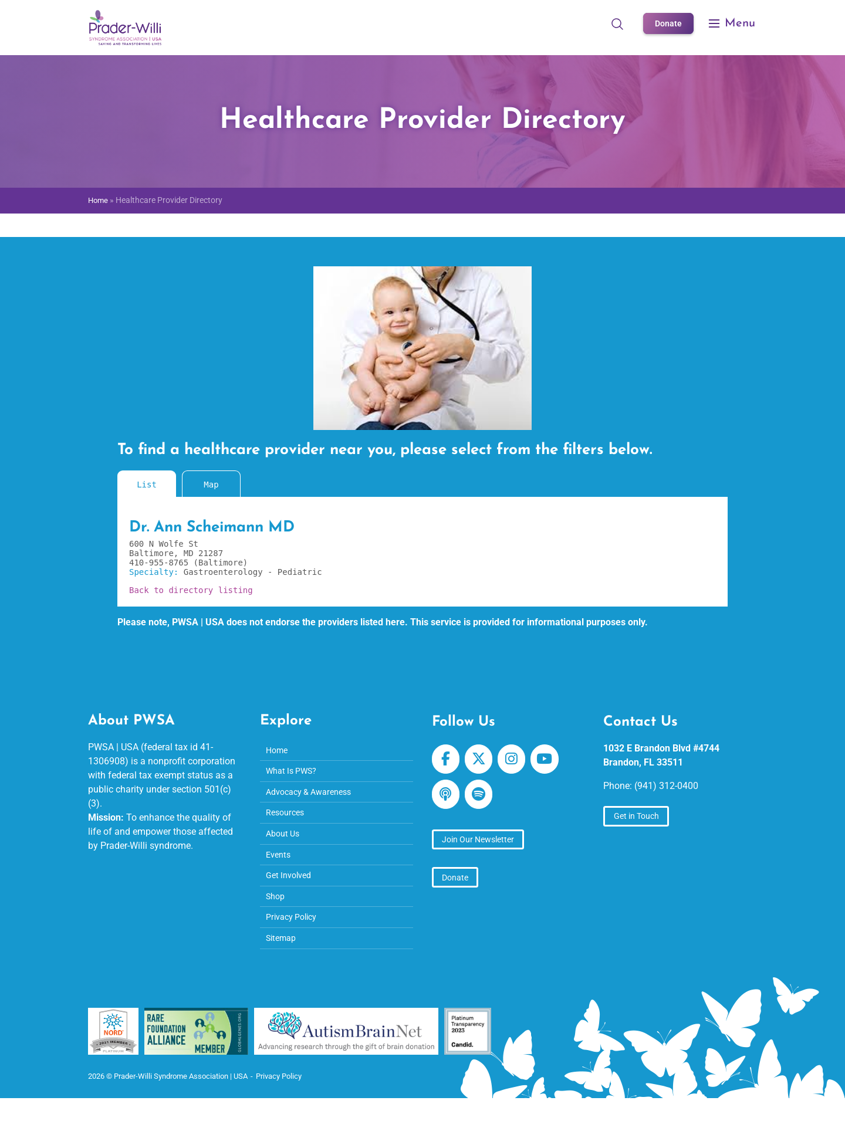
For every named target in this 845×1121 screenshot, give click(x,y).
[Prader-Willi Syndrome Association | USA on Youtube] (557, 760)
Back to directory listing (191, 590)
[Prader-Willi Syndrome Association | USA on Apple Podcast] (447, 800)
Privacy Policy (295, 934)
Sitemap (283, 957)
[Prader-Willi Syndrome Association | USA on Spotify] (483, 800)
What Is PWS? (295, 774)
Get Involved (291, 888)
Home (99, 200)
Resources (287, 819)
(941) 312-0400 (666, 785)
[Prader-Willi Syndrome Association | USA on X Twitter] (483, 760)
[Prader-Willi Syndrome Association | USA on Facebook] (447, 760)
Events (279, 865)
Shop (277, 911)
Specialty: (156, 572)
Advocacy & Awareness (314, 796)
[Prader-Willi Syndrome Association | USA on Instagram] (520, 760)
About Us (284, 842)
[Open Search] (614, 23)
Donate (667, 23)
